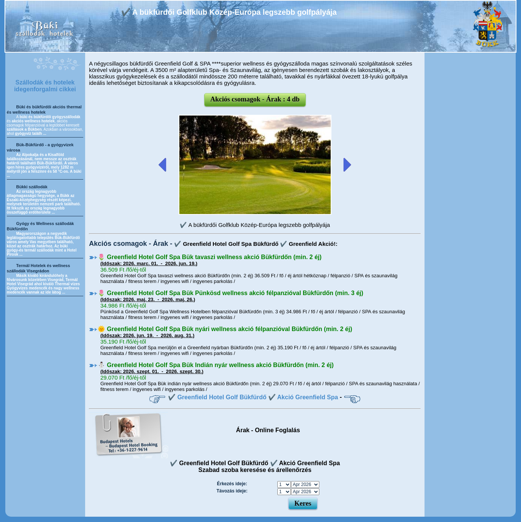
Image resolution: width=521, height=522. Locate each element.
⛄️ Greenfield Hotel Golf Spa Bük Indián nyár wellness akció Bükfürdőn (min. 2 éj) (216, 365)
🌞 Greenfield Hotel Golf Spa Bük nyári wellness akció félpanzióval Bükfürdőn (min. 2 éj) (225, 329)
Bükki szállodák (32, 186)
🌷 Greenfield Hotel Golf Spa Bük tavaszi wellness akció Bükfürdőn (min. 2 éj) (210, 257)
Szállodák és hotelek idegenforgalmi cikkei (45, 85)
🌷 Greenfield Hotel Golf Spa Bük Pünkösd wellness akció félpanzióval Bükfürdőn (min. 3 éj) (230, 293)
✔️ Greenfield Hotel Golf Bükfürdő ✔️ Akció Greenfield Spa (253, 397)
